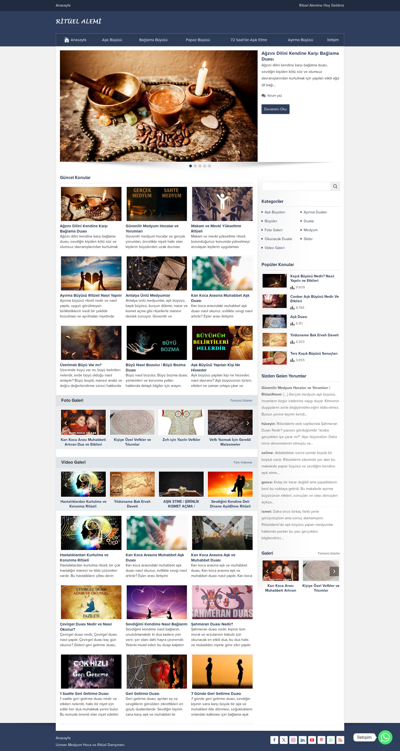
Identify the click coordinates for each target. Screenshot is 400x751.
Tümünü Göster (241, 400)
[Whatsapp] (385, 737)
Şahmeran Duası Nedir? (212, 624)
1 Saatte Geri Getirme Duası (84, 693)
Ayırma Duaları (315, 212)
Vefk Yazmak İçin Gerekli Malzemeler (230, 442)
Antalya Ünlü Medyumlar (148, 295)
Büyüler (271, 221)
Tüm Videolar (243, 462)
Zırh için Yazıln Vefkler (181, 439)
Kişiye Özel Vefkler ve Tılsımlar (132, 442)
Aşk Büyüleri (275, 212)
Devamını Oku (275, 109)
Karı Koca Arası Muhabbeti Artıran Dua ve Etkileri (83, 442)
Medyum (311, 230)
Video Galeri (275, 248)
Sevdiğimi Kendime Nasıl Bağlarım (156, 624)
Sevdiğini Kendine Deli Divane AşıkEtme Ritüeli (230, 504)
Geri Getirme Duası (142, 693)
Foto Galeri (273, 230)
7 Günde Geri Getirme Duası (216, 693)
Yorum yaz (274, 96)
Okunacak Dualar (278, 239)
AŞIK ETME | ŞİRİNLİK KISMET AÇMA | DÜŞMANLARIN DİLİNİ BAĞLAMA (181, 508)
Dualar (309, 221)
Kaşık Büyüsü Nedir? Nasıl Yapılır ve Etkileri (312, 278)
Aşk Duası (298, 317)
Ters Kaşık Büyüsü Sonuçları (314, 353)
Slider (308, 239)
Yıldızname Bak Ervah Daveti (132, 504)
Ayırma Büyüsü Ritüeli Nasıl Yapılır (91, 295)
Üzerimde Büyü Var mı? (81, 365)
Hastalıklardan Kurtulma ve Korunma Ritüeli (83, 504)
